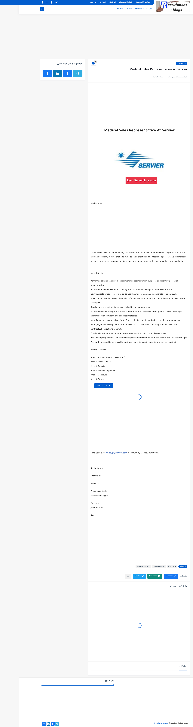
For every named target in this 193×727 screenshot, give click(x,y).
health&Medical (140, 566)
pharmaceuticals (124, 566)
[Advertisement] (97, 38)
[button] (152, 576)
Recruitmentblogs (142, 723)
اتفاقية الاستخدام (107, 2)
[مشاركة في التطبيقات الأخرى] (109, 576)
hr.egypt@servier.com (98, 453)
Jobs (133, 9)
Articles (101, 9)
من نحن (74, 2)
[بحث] (24, 9)
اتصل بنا (84, 2)
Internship (120, 9)
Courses (110, 9)
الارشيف (94, 2)
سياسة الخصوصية (124, 2)
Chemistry (163, 63)
